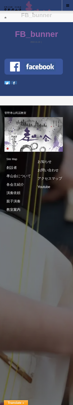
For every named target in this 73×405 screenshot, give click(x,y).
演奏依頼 (13, 193)
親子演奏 (13, 201)
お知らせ (45, 162)
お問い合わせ (48, 170)
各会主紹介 (15, 184)
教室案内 (13, 210)
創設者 (11, 168)
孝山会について (18, 176)
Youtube (44, 187)
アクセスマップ (50, 178)
